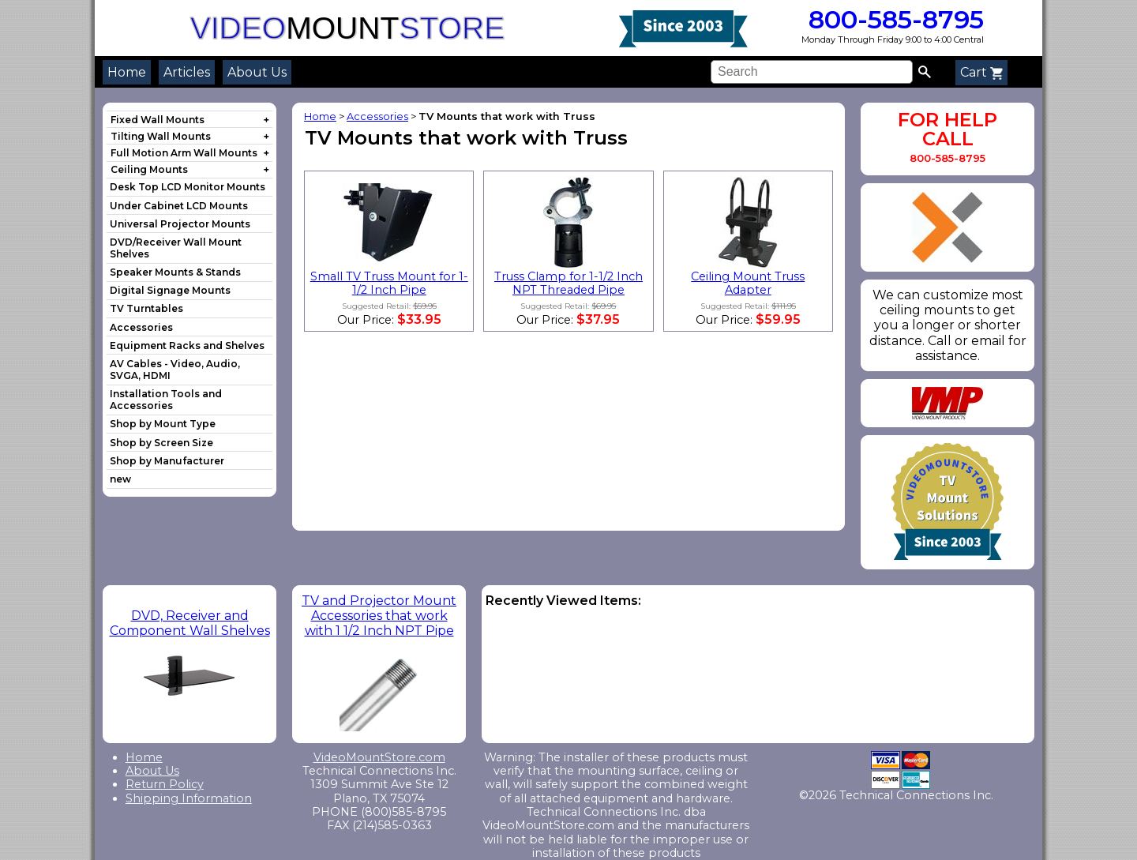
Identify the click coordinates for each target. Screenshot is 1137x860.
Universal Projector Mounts (180, 224)
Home (126, 72)
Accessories (141, 327)
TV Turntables (146, 308)
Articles (186, 72)
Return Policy (165, 784)
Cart (981, 72)
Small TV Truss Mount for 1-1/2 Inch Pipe (389, 283)
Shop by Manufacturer (167, 461)
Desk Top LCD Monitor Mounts (187, 187)
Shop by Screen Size (161, 443)
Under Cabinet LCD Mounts (179, 206)
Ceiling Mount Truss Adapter (748, 283)
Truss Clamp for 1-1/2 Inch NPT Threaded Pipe (568, 283)
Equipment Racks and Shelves (187, 345)
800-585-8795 (892, 19)
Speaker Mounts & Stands (175, 272)
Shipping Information (189, 798)
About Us (257, 72)
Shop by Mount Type (163, 424)
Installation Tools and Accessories (166, 399)
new (120, 479)
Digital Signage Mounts (170, 290)
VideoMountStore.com (379, 757)
